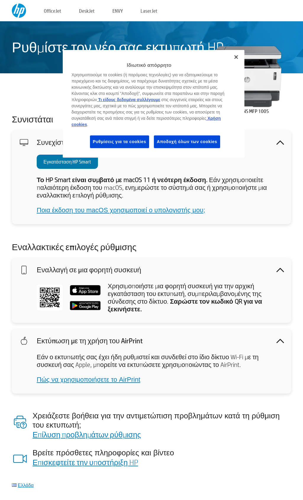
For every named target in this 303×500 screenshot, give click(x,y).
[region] (153, 104)
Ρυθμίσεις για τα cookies (119, 141)
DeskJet (87, 10)
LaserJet (149, 10)
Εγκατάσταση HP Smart (67, 161)
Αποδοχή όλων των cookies (187, 141)
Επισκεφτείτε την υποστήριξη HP (85, 462)
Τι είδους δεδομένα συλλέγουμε (128, 99)
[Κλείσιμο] (236, 57)
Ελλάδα (26, 485)
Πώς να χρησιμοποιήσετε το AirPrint (88, 379)
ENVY (117, 10)
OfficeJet (52, 10)
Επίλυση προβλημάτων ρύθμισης (87, 434)
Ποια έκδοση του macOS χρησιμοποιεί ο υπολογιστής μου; (121, 210)
